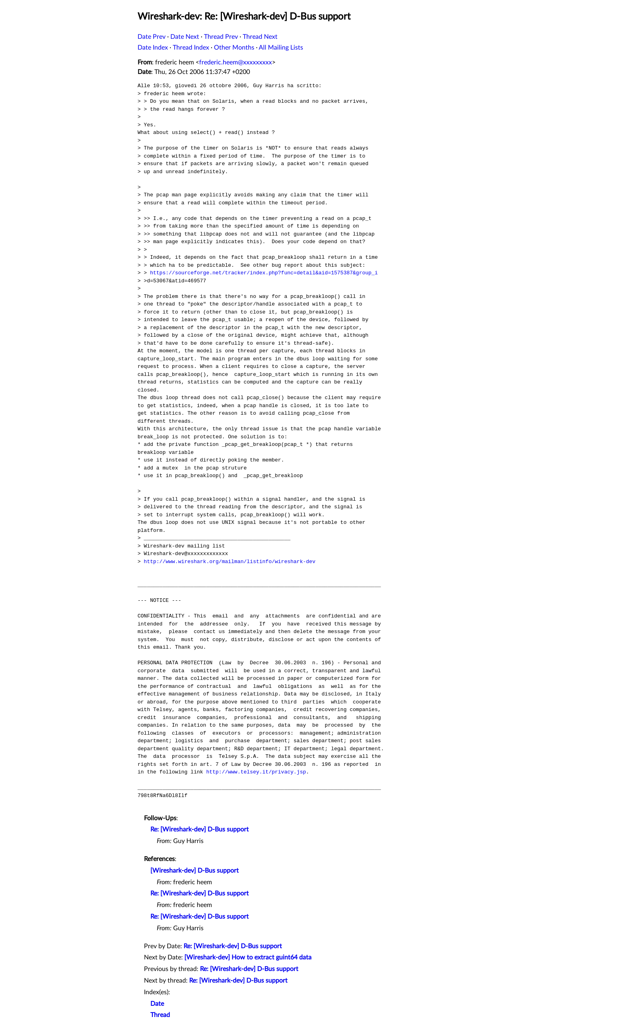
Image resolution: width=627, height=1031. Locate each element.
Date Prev (152, 37)
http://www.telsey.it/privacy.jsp (256, 771)
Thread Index (191, 47)
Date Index (153, 47)
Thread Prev (221, 37)
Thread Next (260, 37)
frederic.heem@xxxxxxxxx (235, 62)
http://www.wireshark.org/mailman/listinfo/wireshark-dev (229, 561)
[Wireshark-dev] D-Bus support (194, 870)
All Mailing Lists (281, 47)
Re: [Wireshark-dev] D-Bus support (199, 829)
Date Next (184, 37)
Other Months (234, 47)
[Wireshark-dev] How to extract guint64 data (248, 957)
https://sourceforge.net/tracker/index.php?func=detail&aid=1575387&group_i (263, 272)
